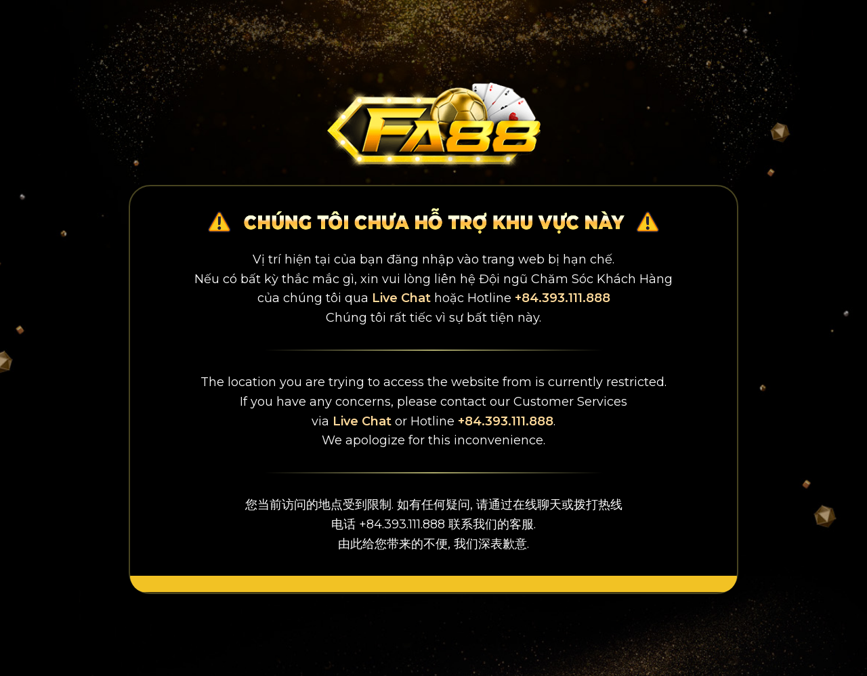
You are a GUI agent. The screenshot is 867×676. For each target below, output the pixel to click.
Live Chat (401, 298)
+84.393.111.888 (562, 298)
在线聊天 (537, 504)
